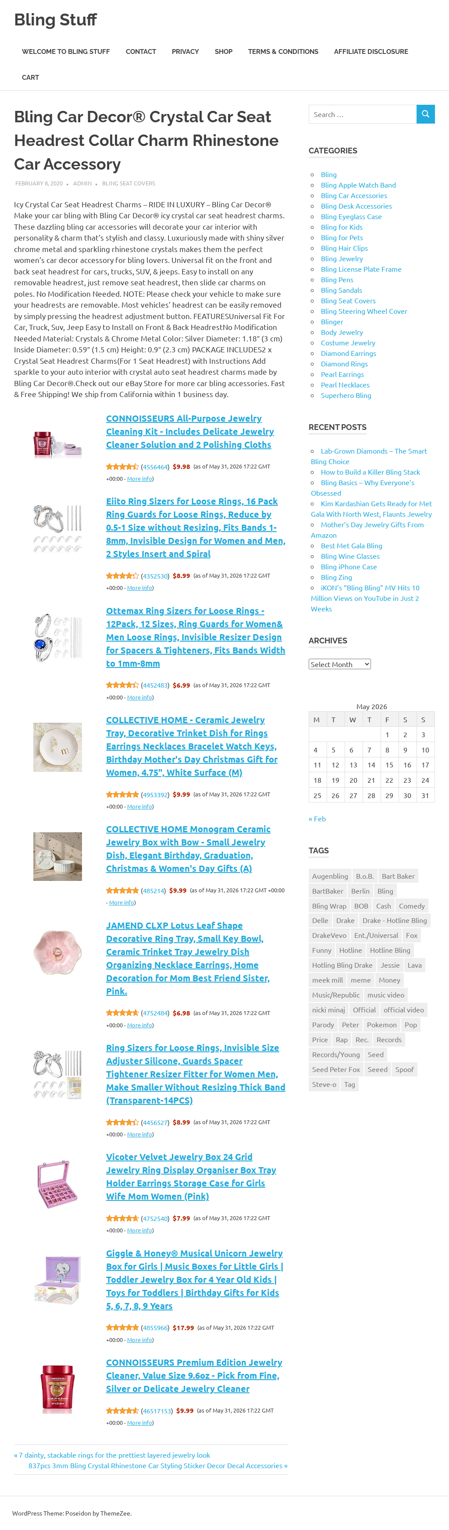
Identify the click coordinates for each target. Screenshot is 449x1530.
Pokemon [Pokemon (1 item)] (382, 1024)
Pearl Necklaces (345, 384)
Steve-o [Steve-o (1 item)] (324, 1083)
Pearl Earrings (342, 373)
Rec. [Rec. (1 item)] (362, 1039)
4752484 (155, 1012)
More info (139, 478)
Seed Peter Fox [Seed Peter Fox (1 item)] (336, 1069)
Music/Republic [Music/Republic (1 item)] (336, 994)
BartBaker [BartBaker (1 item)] (327, 890)
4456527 (155, 1122)
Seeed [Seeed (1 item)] (378, 1069)
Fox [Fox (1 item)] (411, 934)
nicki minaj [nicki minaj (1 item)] (328, 1009)
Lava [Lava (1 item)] (415, 964)
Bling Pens (337, 279)
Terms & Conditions (283, 52)
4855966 (155, 1327)
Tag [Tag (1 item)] (349, 1083)
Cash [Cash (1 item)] (383, 905)
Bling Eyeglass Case (351, 216)
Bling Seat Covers (128, 183)
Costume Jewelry (348, 342)
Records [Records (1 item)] (389, 1039)
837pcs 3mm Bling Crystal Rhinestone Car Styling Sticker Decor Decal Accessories (155, 1465)
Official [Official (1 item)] (364, 1009)
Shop (223, 52)
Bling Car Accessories (354, 195)
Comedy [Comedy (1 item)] (412, 905)
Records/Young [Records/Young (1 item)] (336, 1054)
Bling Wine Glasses (350, 555)
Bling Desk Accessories (356, 205)
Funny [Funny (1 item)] (321, 949)
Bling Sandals (341, 289)
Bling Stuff (55, 19)
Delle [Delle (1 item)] (320, 920)
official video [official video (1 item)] (404, 1009)
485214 (153, 890)
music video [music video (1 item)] (385, 994)
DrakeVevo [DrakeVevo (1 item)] (329, 934)
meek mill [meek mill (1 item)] (327, 979)
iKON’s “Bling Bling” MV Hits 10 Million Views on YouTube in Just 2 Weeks (365, 598)
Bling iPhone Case (349, 566)
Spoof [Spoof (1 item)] (405, 1069)
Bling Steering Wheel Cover (364, 310)
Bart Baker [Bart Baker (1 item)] (398, 875)
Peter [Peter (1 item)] (350, 1024)
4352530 (155, 576)
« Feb (317, 818)
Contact (141, 52)
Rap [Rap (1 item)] (342, 1039)
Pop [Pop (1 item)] (411, 1024)
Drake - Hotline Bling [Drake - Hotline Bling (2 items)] (395, 920)
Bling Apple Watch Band (358, 184)
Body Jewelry (342, 331)
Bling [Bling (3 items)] (385, 890)
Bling (329, 174)
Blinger (332, 321)
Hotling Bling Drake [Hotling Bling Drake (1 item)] (342, 964)
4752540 (155, 1218)
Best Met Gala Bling (351, 545)
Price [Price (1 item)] (320, 1039)
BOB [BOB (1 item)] (361, 905)
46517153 (157, 1410)
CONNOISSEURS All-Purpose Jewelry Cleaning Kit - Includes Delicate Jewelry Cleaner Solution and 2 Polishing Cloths (190, 431)
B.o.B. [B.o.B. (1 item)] (365, 875)
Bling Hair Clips (344, 247)
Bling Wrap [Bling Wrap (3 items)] (329, 905)
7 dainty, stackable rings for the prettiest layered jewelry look (114, 1454)
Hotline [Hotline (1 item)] (350, 949)
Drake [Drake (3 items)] (345, 920)
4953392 (155, 794)
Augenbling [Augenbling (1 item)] (330, 875)
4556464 (155, 466)
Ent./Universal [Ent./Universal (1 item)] (376, 934)
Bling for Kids (342, 226)
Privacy (185, 52)
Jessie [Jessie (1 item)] (390, 964)
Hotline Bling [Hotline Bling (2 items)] (390, 949)
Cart (30, 78)
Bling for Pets (342, 237)
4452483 (155, 685)
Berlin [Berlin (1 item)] (360, 890)
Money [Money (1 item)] (389, 979)
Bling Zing (336, 576)
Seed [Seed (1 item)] (376, 1054)
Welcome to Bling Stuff (66, 52)
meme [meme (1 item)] (361, 979)
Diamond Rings (344, 363)
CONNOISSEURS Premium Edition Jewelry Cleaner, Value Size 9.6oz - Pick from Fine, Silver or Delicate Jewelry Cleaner (194, 1375)
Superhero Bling (346, 394)
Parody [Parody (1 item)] (323, 1024)
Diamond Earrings (348, 352)
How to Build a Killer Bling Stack (370, 471)
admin (82, 183)
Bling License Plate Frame (361, 268)
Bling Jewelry (342, 258)
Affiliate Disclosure (371, 52)
